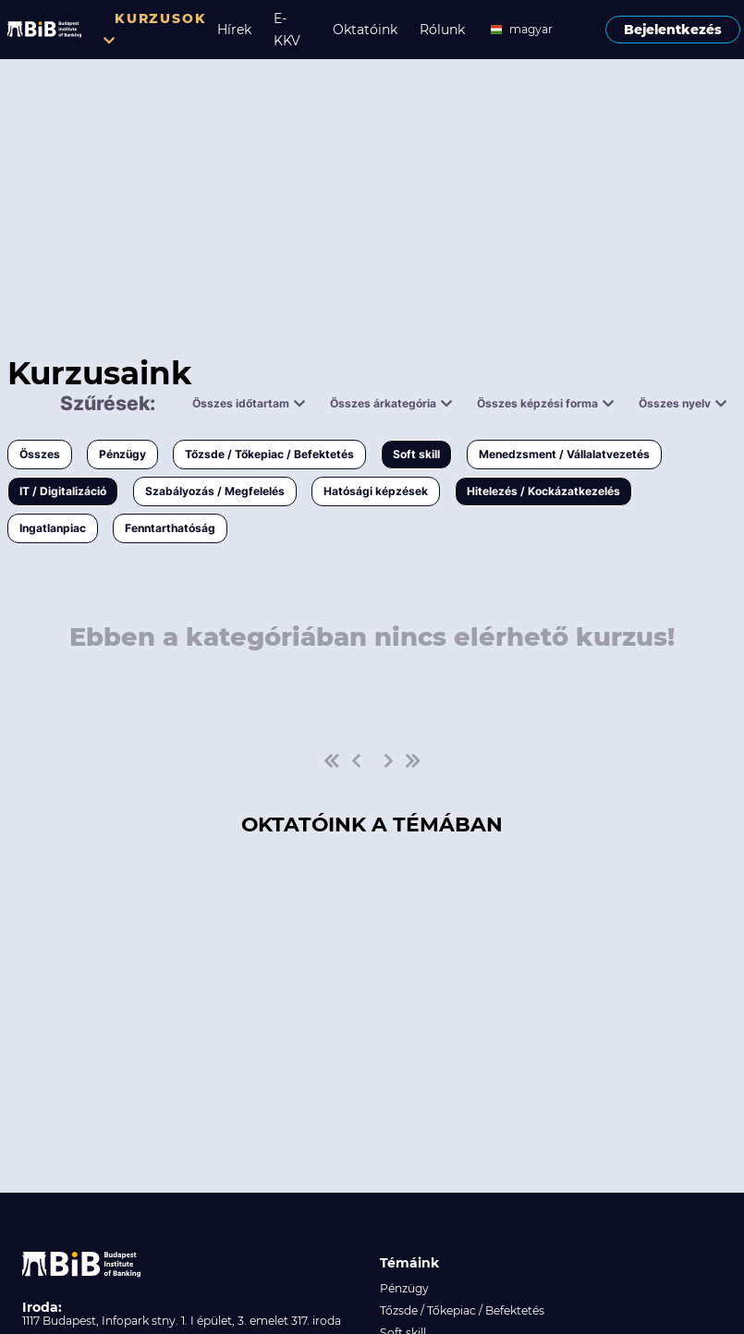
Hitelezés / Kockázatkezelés (543, 491)
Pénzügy (122, 454)
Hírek (234, 29)
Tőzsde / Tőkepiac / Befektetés (269, 454)
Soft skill (416, 454)
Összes (39, 454)
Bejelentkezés (673, 29)
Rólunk (442, 29)
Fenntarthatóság (170, 528)
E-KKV (287, 29)
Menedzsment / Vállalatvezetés (564, 454)
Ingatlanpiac (52, 528)
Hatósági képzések (375, 491)
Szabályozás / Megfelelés (215, 491)
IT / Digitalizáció (62, 491)
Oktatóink (365, 29)
